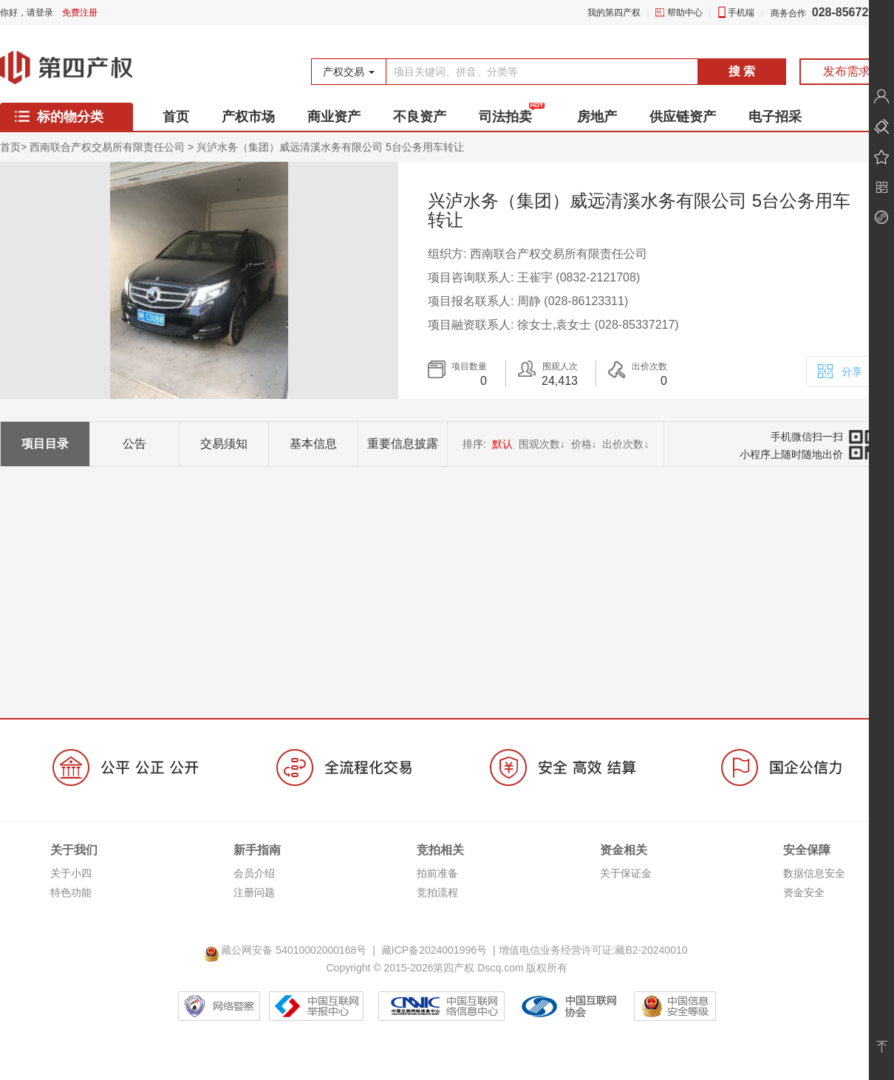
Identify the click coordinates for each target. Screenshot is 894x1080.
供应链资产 (682, 116)
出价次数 (625, 444)
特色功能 (71, 892)
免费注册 (80, 12)
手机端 (741, 12)
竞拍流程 (437, 892)
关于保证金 (626, 873)
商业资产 (334, 116)
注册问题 (254, 892)
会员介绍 (254, 873)
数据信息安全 (814, 873)
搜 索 (741, 71)
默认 (502, 444)
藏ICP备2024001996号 (434, 950)
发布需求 (846, 71)
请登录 (40, 12)
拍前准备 (437, 873)
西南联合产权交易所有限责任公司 (107, 147)
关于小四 (71, 873)
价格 (584, 444)
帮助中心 (685, 12)
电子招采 (775, 116)
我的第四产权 (614, 12)
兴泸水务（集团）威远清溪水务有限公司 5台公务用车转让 (330, 147)
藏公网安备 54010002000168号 (287, 950)
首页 (176, 116)
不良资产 (419, 116)
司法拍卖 (505, 116)
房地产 (597, 116)
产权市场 (248, 116)
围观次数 (542, 444)
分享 (839, 370)
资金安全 (804, 892)
